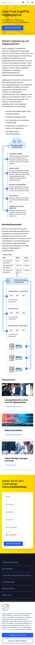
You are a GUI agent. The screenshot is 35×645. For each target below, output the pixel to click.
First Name (10, 504)
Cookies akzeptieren (17, 635)
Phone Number (11, 527)
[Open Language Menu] (23, 2)
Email (8, 497)
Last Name (10, 512)
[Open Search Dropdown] (27, 2)
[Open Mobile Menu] (32, 2)
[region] (17, 623)
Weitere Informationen (14, 407)
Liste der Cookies (7, 629)
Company (9, 520)
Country (8, 532)
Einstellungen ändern (17, 641)
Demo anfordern (13, 28)
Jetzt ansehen (11, 465)
